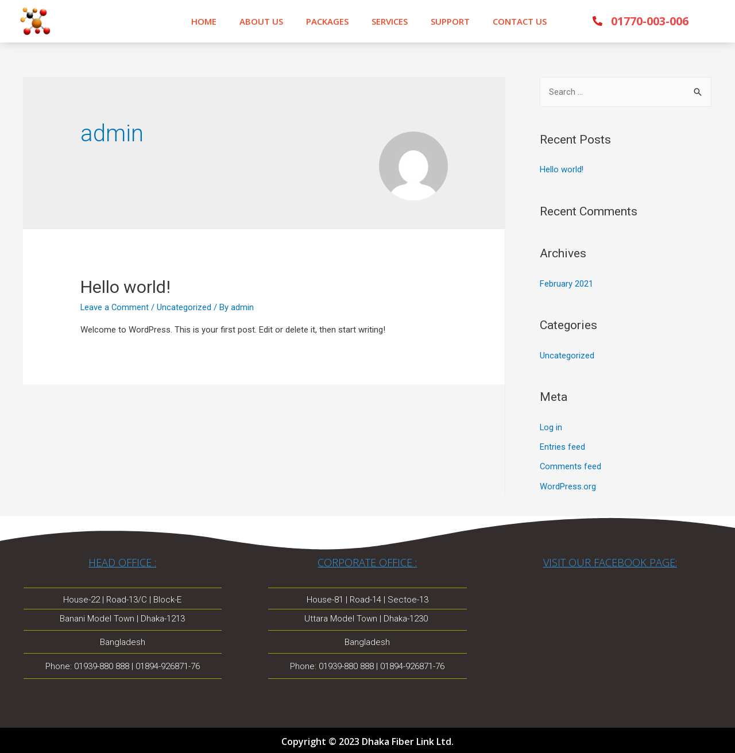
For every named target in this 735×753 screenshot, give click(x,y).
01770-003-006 (649, 21)
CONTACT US (520, 21)
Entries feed (562, 446)
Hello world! (125, 287)
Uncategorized (567, 355)
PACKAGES (327, 21)
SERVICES (390, 21)
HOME (203, 21)
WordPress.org (568, 484)
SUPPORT (450, 21)
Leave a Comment (115, 307)
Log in (551, 426)
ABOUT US (261, 21)
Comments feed (571, 465)
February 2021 (566, 283)
